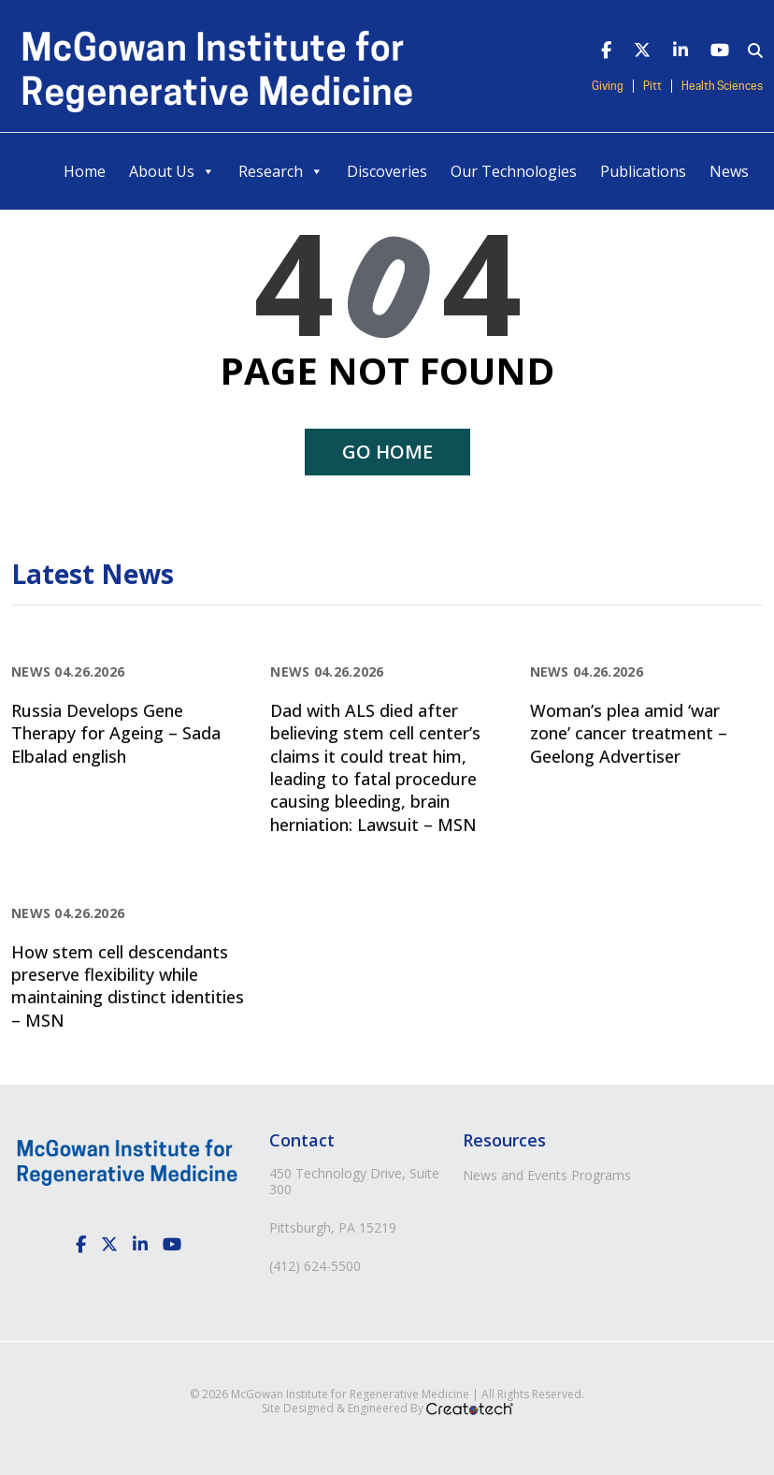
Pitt (652, 86)
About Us (172, 171)
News (729, 171)
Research (280, 171)
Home (85, 171)
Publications (643, 171)
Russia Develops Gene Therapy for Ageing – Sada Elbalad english (116, 733)
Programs (601, 1175)
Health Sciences (722, 86)
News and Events (515, 1175)
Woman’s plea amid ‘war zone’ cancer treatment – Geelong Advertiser (628, 733)
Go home (387, 451)
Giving (608, 86)
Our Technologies (514, 171)
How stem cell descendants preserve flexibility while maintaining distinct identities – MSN (127, 986)
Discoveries (387, 171)
